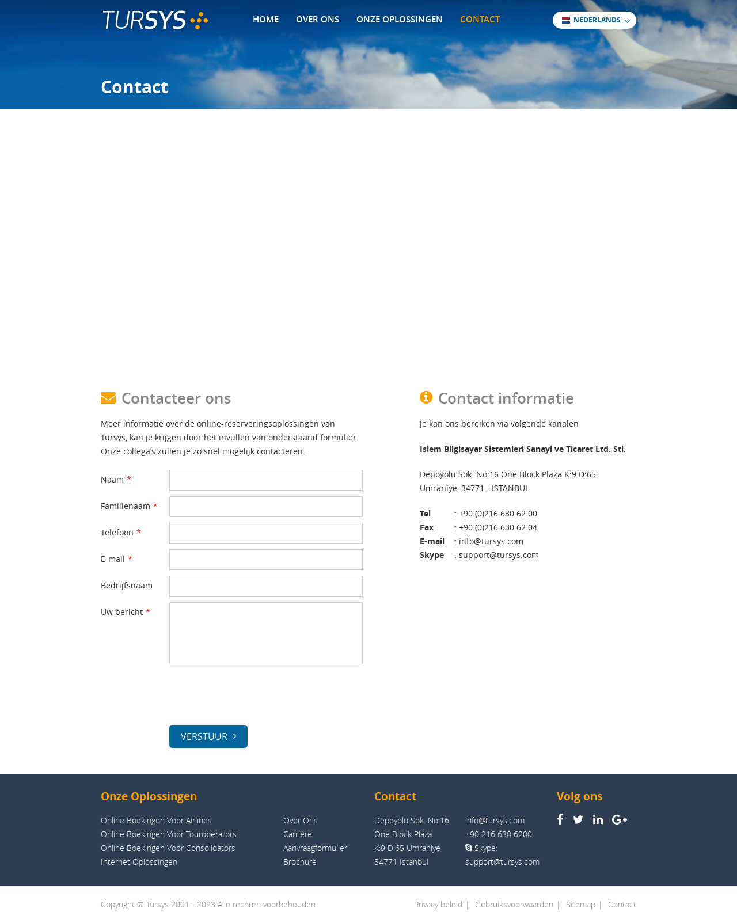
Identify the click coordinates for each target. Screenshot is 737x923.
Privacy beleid (438, 904)
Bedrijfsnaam (127, 585)
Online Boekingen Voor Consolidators (168, 847)
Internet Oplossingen (139, 861)
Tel (425, 513)
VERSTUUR (208, 736)
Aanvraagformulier (315, 847)
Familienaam (129, 505)
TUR (154, 20)
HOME (266, 19)
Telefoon (121, 532)
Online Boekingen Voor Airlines (156, 820)
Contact (622, 904)
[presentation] (256, 696)
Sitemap (580, 904)
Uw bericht (125, 611)
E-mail (116, 558)
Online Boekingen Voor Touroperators (169, 834)
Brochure (300, 861)
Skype (432, 554)
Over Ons (300, 820)
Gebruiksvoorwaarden (514, 904)
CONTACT (480, 19)
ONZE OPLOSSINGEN (399, 19)
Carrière (297, 834)
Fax (427, 527)
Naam (116, 479)
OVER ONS (317, 19)
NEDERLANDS (591, 19)
